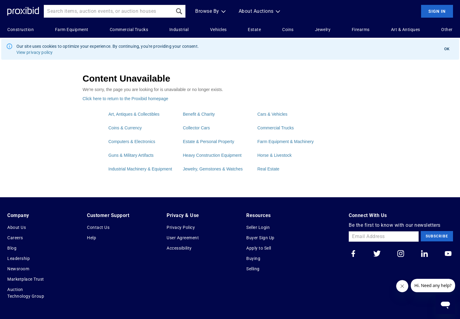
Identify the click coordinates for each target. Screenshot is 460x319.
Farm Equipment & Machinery (286, 141)
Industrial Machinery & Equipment (140, 169)
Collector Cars (196, 127)
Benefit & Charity (199, 114)
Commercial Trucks (276, 127)
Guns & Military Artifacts (131, 155)
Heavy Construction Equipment (212, 155)
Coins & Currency (125, 127)
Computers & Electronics (132, 141)
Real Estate (268, 169)
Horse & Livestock (275, 155)
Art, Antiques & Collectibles (134, 114)
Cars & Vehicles (273, 114)
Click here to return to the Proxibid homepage (125, 98)
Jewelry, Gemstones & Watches (213, 169)
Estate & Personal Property (208, 141)
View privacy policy (34, 52)
